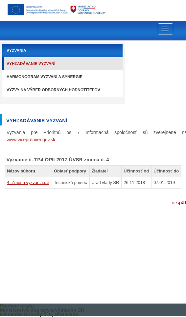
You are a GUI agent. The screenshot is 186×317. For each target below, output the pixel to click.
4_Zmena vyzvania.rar (28, 182)
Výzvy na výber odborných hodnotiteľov (53, 90)
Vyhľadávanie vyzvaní (31, 63)
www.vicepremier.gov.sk (31, 139)
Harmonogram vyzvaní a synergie (44, 77)
